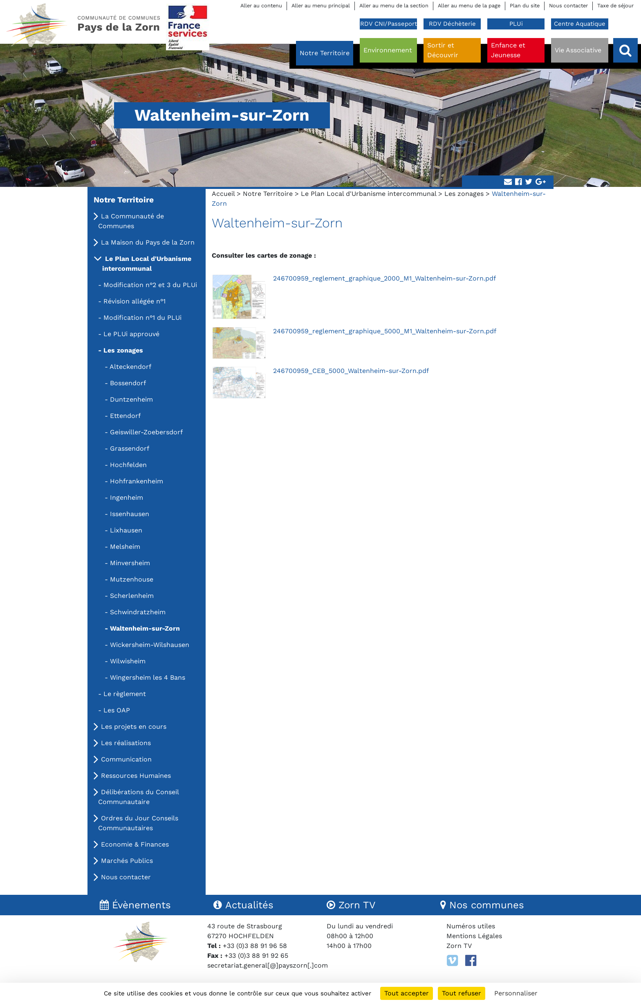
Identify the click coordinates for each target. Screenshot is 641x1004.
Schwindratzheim (138, 612)
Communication (126, 759)
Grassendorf (129, 448)
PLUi (516, 23)
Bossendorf (128, 383)
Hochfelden (128, 465)
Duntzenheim (131, 399)
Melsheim (125, 546)
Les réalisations (126, 743)
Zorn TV (459, 946)
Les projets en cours (133, 726)
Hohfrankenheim (136, 481)
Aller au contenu (261, 5)
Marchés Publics (127, 861)
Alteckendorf (130, 367)
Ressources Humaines (136, 775)
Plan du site (525, 5)
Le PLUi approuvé (131, 334)
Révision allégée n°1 (134, 301)
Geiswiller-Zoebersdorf (146, 432)
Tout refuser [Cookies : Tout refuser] (461, 993)
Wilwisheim (128, 661)
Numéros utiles (470, 926)
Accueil (223, 194)
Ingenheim (126, 497)
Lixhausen (126, 530)
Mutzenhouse (131, 579)
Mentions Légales (474, 936)
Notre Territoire (268, 194)
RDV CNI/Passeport (388, 23)
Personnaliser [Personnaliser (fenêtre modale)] (516, 993)
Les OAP (116, 710)
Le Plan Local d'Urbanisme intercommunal (368, 194)
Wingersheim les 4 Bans (147, 677)
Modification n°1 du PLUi (142, 317)
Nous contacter (568, 5)
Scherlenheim (132, 596)
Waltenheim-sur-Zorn (145, 628)
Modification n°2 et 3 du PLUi (150, 285)
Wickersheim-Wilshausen (149, 645)
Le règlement (124, 694)
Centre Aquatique (579, 23)
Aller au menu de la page (469, 5)
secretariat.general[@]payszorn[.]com (267, 965)
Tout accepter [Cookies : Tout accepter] (406, 993)
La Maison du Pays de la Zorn (148, 242)
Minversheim (130, 563)
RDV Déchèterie (452, 23)
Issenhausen (129, 514)
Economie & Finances (135, 844)
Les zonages (464, 194)
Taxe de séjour (615, 5)
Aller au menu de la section (393, 5)
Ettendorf (125, 416)
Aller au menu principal (320, 5)
